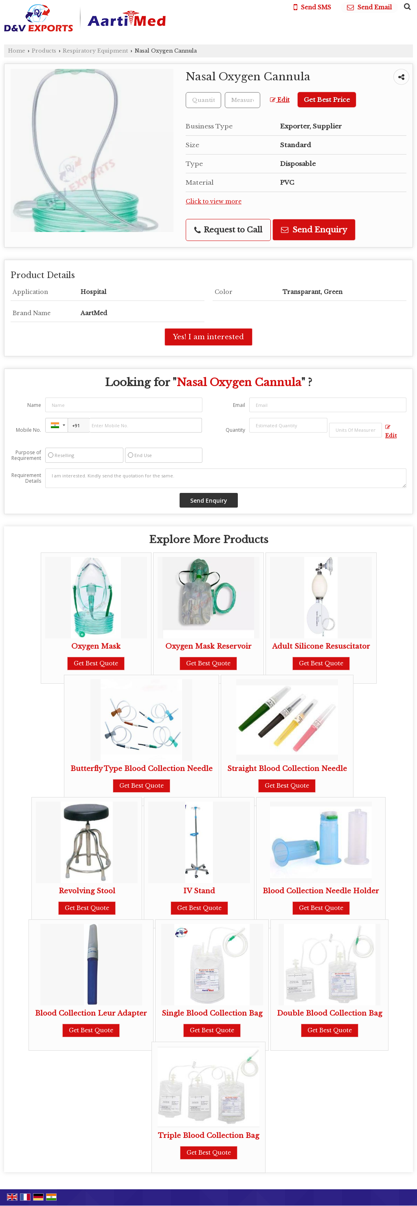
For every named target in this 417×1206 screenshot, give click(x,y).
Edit (280, 100)
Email (239, 405)
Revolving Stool (87, 891)
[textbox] (242, 100)
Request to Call (228, 229)
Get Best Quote (96, 663)
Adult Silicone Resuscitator (321, 646)
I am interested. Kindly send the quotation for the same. (225, 478)
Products (44, 51)
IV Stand (199, 891)
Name (34, 405)
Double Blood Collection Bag (329, 1013)
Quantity (235, 429)
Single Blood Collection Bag (212, 1013)
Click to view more (213, 201)
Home (16, 51)
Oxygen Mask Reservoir (208, 646)
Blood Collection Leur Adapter (91, 1013)
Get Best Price (327, 100)
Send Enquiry (314, 229)
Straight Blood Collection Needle (287, 768)
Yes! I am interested (208, 337)
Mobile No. (28, 429)
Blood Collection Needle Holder (321, 891)
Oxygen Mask (96, 646)
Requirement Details (26, 478)
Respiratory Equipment (95, 51)
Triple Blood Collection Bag (208, 1135)
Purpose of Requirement (26, 455)
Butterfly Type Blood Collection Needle (141, 768)
